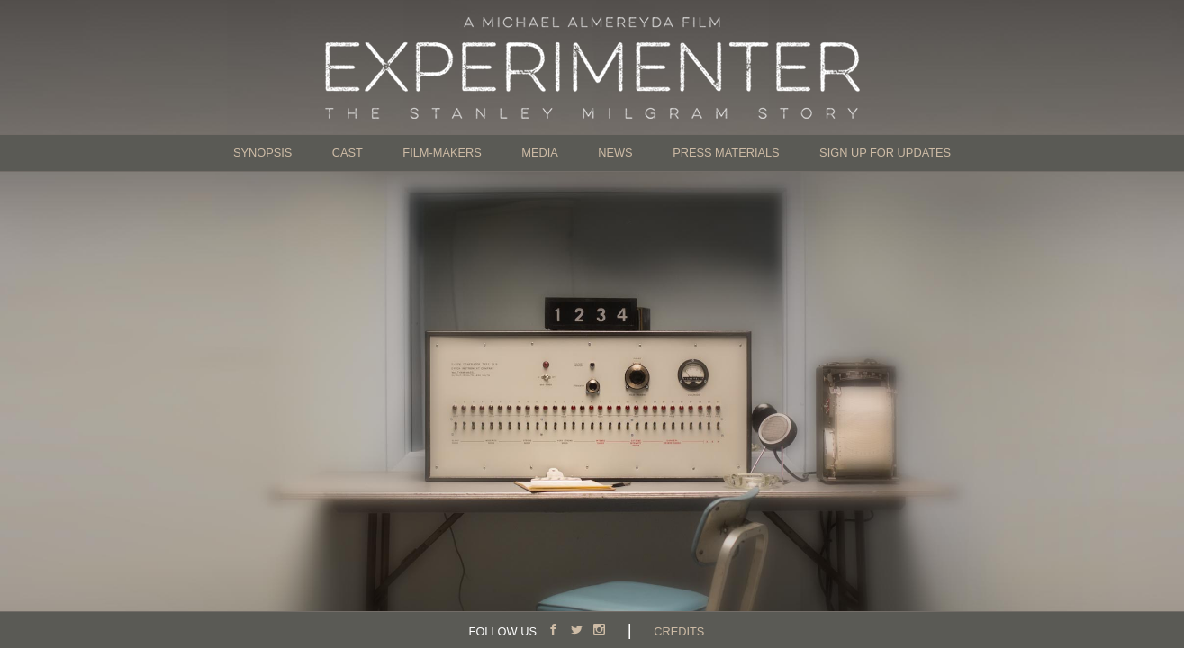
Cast (347, 152)
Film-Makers (441, 152)
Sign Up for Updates (885, 152)
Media (539, 152)
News (615, 152)
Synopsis (262, 152)
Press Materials (726, 152)
